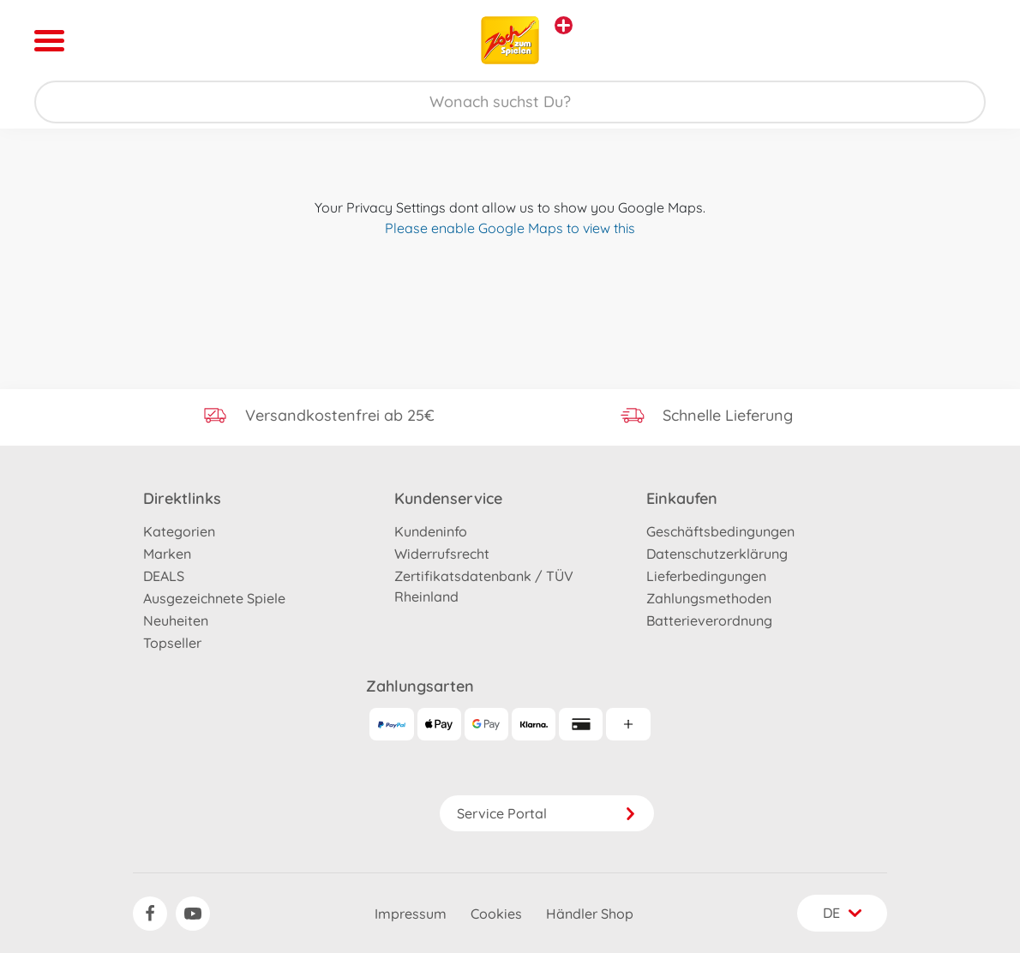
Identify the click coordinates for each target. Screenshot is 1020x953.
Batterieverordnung (709, 620)
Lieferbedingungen (706, 575)
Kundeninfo (430, 531)
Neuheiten (175, 620)
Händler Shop (589, 913)
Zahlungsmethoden (708, 598)
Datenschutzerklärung (717, 553)
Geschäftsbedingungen (720, 531)
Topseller (172, 642)
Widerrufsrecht (441, 553)
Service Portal (547, 813)
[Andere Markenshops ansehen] (564, 25)
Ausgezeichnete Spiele (214, 598)
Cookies (496, 913)
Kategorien (179, 531)
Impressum (411, 913)
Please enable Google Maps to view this (510, 228)
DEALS (163, 575)
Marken (167, 553)
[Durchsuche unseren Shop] (510, 102)
